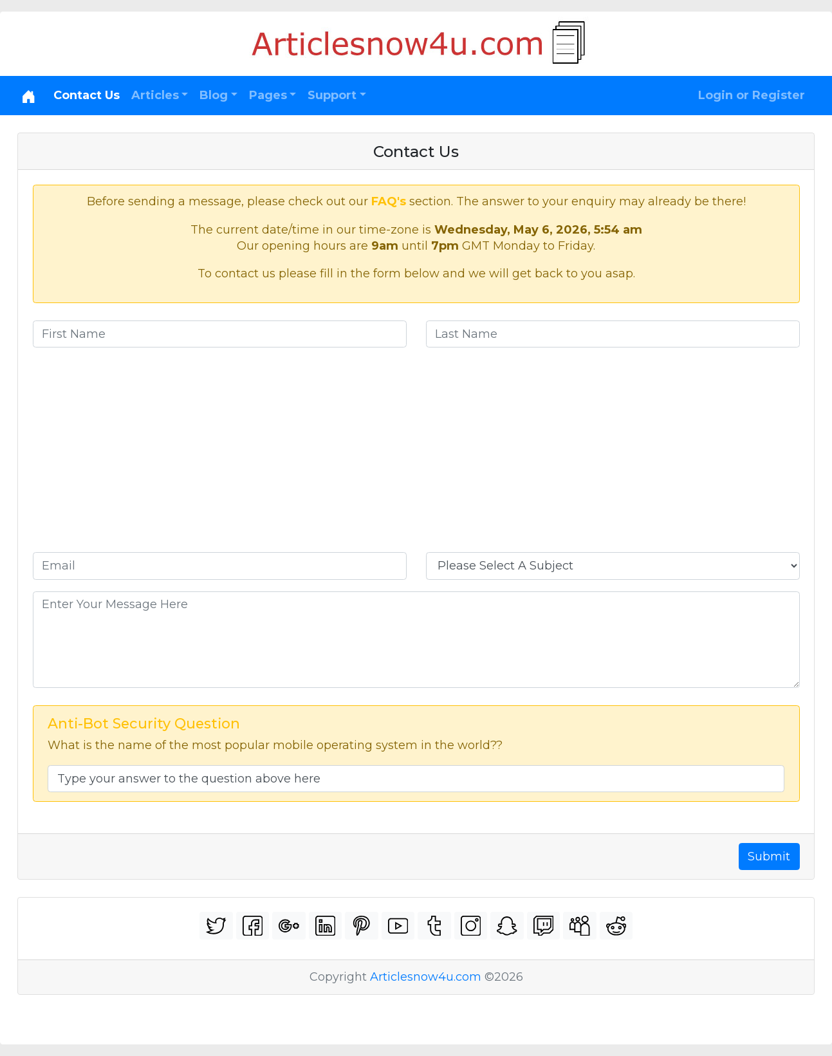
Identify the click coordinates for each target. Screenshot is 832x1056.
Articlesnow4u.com (425, 977)
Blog (213, 95)
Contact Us (86, 95)
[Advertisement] (416, 456)
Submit (769, 856)
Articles (155, 95)
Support (332, 95)
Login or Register (751, 95)
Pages (268, 95)
